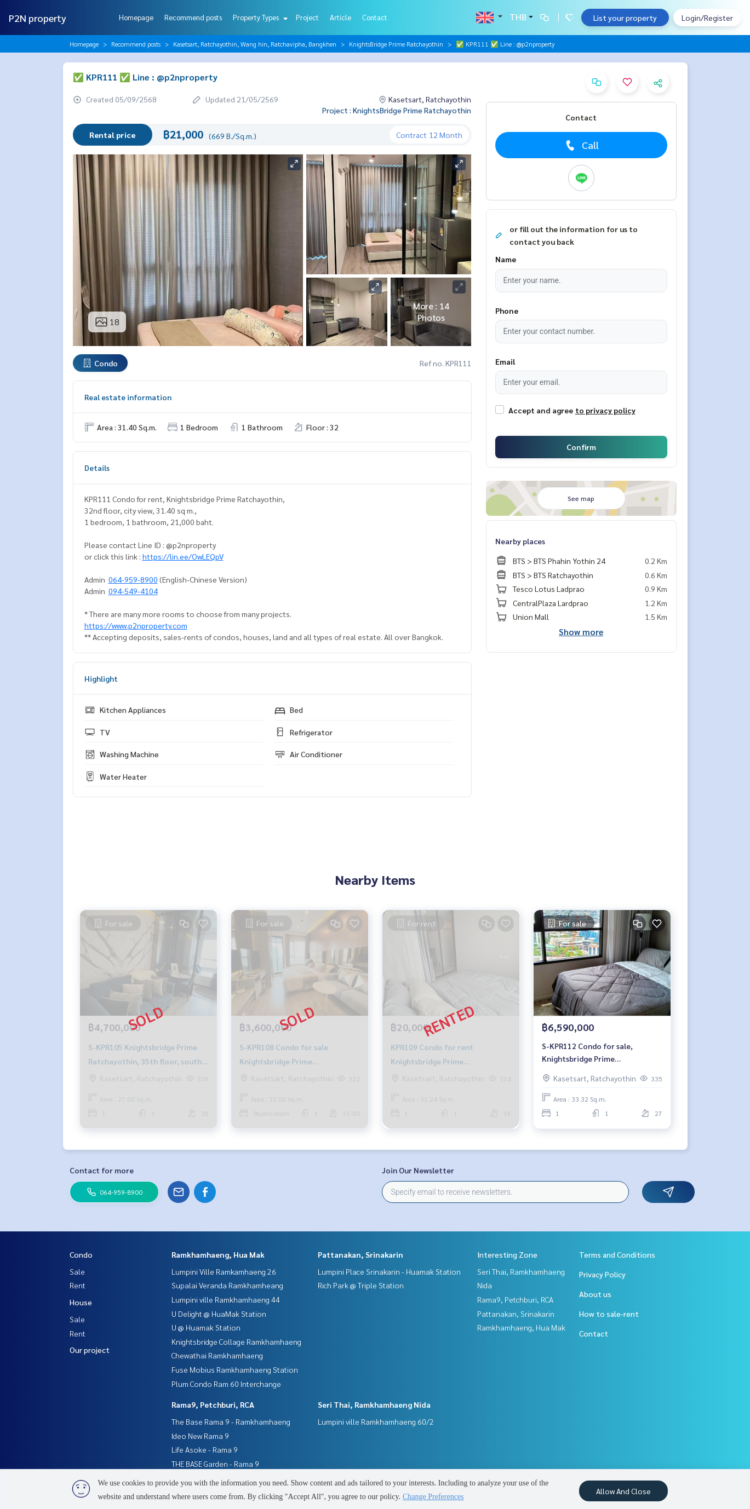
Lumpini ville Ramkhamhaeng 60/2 (376, 1421)
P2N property (37, 17)
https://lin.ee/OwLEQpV (183, 556)
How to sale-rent (609, 1313)
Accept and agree (540, 410)
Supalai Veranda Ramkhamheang (227, 1285)
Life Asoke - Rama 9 (204, 1449)
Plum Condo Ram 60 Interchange (226, 1384)
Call (581, 145)
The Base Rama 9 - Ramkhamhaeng (230, 1421)
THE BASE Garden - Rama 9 (215, 1463)
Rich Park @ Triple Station (361, 1285)
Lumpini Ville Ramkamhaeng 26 (223, 1271)
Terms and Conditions (617, 1254)
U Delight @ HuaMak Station (218, 1313)
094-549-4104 (133, 591)
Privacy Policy (602, 1274)
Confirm (581, 447)
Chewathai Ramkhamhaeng (217, 1355)
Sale (77, 1271)
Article (340, 17)
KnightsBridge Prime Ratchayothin (396, 43)
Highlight (101, 678)
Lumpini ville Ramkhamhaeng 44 (225, 1299)
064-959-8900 (133, 579)
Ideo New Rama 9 (200, 1436)
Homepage (136, 17)
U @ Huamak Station (206, 1327)
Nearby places (520, 541)
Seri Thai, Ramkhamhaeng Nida (374, 1404)
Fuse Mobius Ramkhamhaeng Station (234, 1369)
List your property (625, 17)
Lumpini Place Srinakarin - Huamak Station (389, 1271)
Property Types (259, 17)
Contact (374, 17)
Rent (77, 1285)
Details (97, 468)
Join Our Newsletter (418, 1170)
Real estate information (127, 397)
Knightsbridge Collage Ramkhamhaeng (236, 1341)
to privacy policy (605, 410)
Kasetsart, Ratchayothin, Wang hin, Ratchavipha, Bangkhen (254, 43)
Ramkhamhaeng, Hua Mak (218, 1254)
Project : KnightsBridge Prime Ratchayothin (396, 110)
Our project (90, 1350)
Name (505, 259)
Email (505, 361)
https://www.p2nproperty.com (135, 625)
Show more (581, 631)
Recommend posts (193, 17)
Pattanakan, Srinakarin (360, 1254)
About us (595, 1294)
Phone (506, 310)
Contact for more (102, 1170)
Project (307, 17)
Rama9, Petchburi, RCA (212, 1404)
